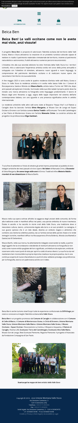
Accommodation (19, 24)
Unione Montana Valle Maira (23, 324)
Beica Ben (16, 52)
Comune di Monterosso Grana (29, 321)
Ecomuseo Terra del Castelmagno (34, 330)
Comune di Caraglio (41, 318)
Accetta (14, 6)
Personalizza (6, 6)
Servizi (58, 24)
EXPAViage (66, 311)
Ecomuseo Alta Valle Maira (59, 330)
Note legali (38, 414)
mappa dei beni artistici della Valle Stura (44, 382)
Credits (22, 414)
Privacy (29, 414)
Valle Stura (47, 314)
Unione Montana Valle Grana (48, 324)
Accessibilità (48, 414)
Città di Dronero (51, 321)
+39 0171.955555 (42, 405)
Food (39, 24)
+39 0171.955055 (40, 407)
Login (56, 414)
